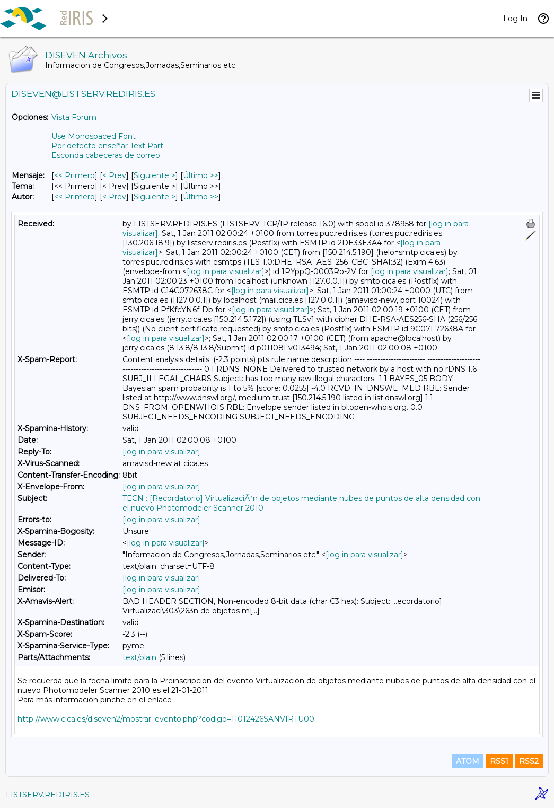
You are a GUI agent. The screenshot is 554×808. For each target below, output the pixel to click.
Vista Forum (73, 117)
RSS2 (529, 761)
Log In (515, 18)
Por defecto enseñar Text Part (107, 146)
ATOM (467, 761)
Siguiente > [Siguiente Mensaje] (154, 175)
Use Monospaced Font (93, 136)
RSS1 (499, 761)
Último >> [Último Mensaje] (200, 175)
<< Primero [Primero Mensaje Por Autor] (74, 196)
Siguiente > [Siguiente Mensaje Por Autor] (154, 196)
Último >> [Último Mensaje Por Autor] (200, 196)
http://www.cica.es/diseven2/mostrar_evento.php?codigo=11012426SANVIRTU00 (165, 719)
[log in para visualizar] (226, 271)
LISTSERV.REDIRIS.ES (48, 795)
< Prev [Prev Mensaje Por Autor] (114, 196)
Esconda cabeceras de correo (105, 155)
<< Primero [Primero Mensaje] (74, 175)
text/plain (139, 657)
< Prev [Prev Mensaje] (114, 175)
